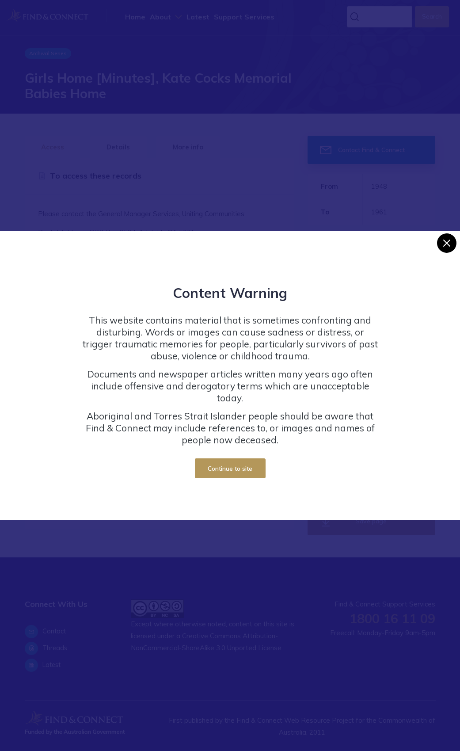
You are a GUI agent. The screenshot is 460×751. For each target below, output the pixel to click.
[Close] (446, 243)
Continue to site (230, 468)
